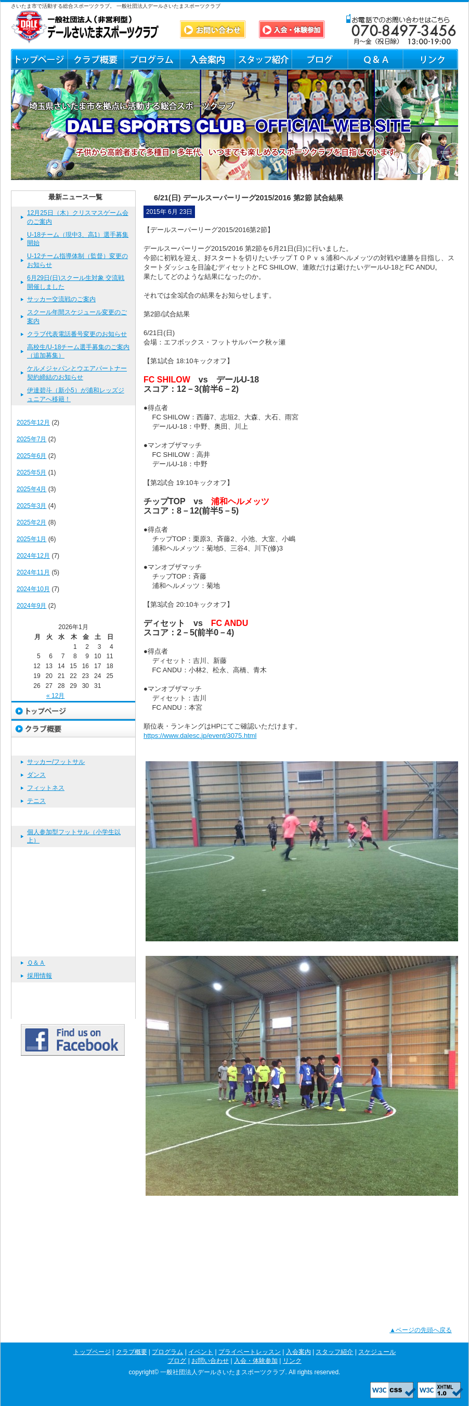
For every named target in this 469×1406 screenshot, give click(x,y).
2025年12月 (33, 422)
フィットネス (45, 787)
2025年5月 (31, 472)
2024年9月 (31, 605)
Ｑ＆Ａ (374, 59)
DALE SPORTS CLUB (85, 27)
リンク (430, 59)
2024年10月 (33, 589)
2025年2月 (31, 522)
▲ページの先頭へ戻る (420, 1330)
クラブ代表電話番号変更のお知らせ (77, 334)
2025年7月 (31, 439)
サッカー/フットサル (56, 761)
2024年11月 (33, 572)
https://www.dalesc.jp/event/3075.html (200, 735)
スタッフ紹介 (263, 59)
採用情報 (39, 975)
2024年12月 (33, 555)
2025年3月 (31, 505)
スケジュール (73, 911)
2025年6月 (31, 455)
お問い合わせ (73, 947)
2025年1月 (31, 539)
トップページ (39, 59)
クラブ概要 (95, 59)
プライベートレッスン (73, 856)
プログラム (151, 59)
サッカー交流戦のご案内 (61, 299)
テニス (36, 800)
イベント (73, 817)
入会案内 (207, 59)
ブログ (319, 59)
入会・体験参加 (73, 991)
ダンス (36, 774)
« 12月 (55, 695)
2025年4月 (31, 489)
